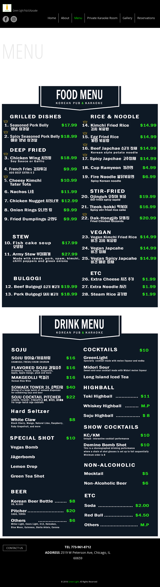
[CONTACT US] (14, 548)
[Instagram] (14, 19)
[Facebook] (6, 19)
